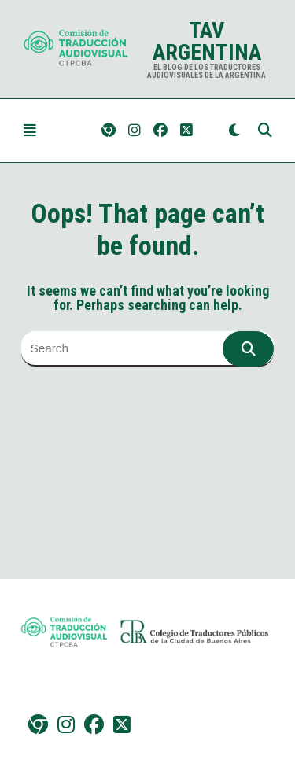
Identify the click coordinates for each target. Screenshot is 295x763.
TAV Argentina (207, 41)
